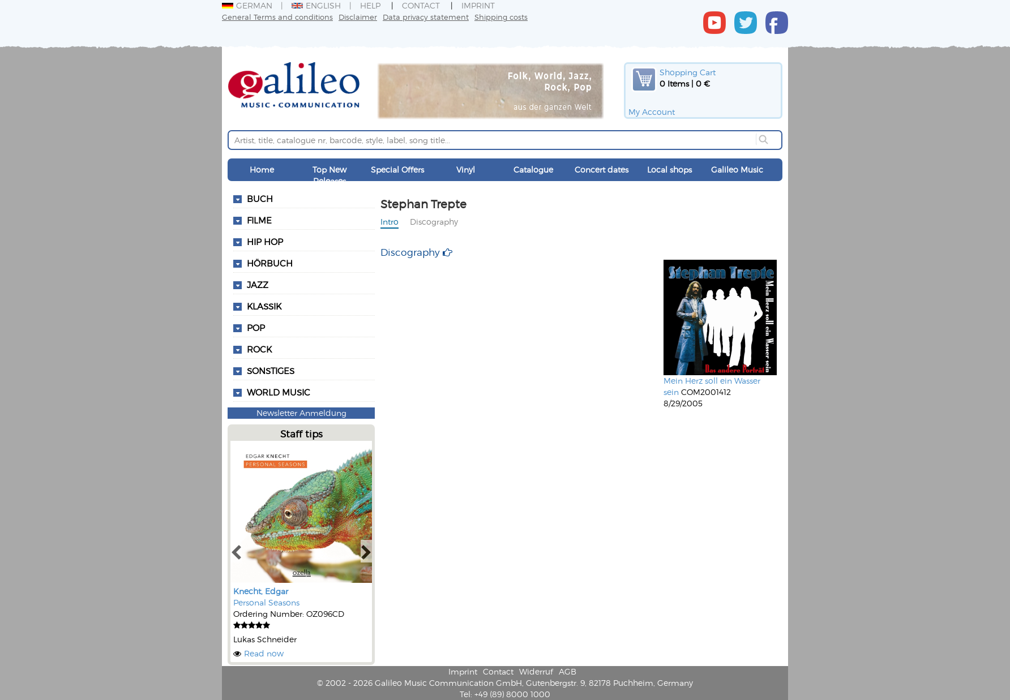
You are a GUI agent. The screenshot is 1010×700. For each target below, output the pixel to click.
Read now (264, 653)
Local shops (669, 169)
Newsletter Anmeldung (301, 413)
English (316, 5)
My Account (651, 112)
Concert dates (601, 169)
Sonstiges (270, 371)
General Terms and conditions (277, 16)
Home (262, 169)
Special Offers (397, 169)
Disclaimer (358, 16)
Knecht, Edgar (260, 591)
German (247, 5)
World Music (278, 392)
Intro (389, 221)
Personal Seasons (266, 602)
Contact (421, 5)
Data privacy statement (426, 16)
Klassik (264, 306)
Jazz (257, 285)
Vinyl (465, 169)
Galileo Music (737, 169)
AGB (567, 671)
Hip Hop (265, 242)
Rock (259, 349)
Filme (259, 220)
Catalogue (533, 169)
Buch (260, 199)
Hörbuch (270, 263)
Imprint (478, 5)
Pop (256, 328)
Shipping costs (501, 16)
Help (370, 5)
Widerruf (536, 671)
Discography (434, 221)
